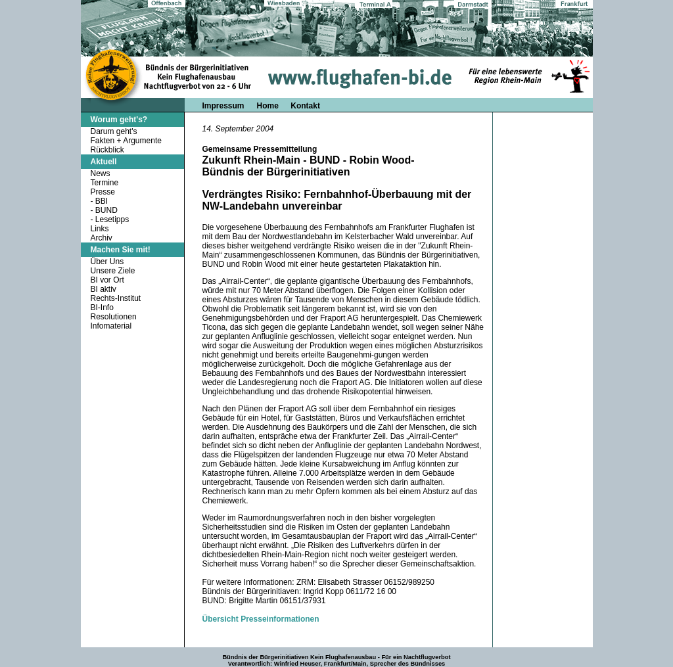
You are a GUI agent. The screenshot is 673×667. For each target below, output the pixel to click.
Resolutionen (114, 316)
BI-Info (102, 307)
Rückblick (107, 149)
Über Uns (107, 261)
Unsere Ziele (113, 270)
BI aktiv (103, 289)
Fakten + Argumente (126, 140)
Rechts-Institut (116, 298)
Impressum (223, 105)
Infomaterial (111, 326)
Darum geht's (114, 131)
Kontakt (305, 105)
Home (269, 105)
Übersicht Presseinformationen (260, 619)
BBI (101, 201)
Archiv (101, 237)
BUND (106, 210)
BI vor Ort (107, 280)
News (100, 173)
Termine (105, 182)
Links (100, 228)
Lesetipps (112, 219)
